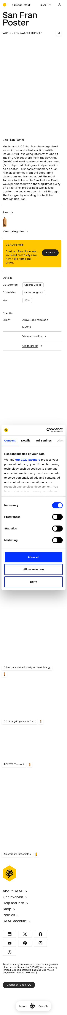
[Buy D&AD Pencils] (21, 5)
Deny (33, 581)
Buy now (50, 252)
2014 (27, 300)
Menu (22, 1006)
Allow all (33, 557)
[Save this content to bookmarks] (58, 33)
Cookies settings (19, 985)
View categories (16, 231)
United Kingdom (33, 292)
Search (43, 1006)
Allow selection (33, 569)
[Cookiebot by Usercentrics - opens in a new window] (47, 430)
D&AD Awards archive (26, 32)
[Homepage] (32, 1006)
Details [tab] (26, 440)
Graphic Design (33, 285)
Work (6, 32)
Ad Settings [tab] (44, 440)
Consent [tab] (10, 440)
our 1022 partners (27, 459)
